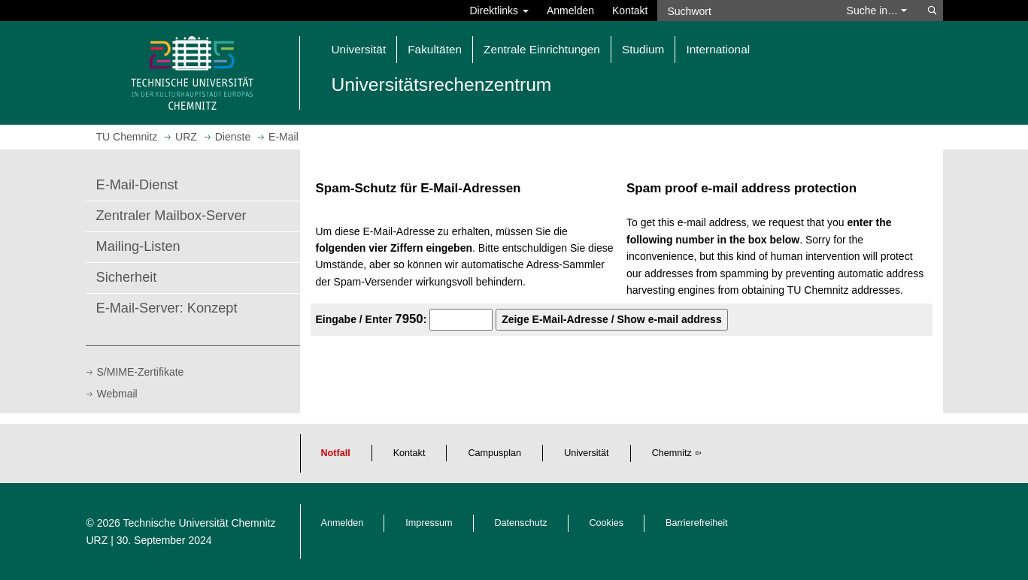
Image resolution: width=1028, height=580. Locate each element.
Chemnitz (672, 453)
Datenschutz (521, 523)
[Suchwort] (744, 10)
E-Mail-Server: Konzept (167, 308)
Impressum (428, 523)
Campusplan (494, 453)
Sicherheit (126, 277)
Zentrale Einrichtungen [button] (542, 49)
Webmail (117, 394)
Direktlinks (499, 11)
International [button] (718, 49)
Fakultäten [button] (435, 49)
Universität (586, 453)
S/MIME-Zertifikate (140, 372)
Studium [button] (643, 49)
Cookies (607, 523)
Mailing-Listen (138, 246)
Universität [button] (359, 49)
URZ (97, 540)
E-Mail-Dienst (137, 184)
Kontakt (629, 11)
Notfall (335, 453)
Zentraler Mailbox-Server (171, 215)
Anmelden (570, 11)
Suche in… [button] (877, 11)
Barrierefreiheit (697, 523)
